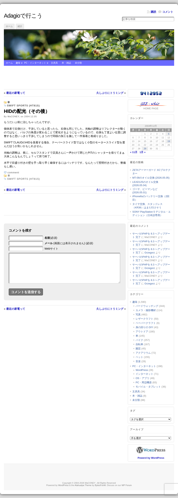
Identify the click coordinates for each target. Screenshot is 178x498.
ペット (139, 357)
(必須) (50, 237)
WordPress (142, 370)
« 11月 (133, 152)
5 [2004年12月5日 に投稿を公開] (168, 134)
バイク (139, 340)
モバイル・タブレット (148, 386)
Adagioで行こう (23, 16)
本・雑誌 (66, 63)
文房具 (54, 63)
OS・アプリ (142, 378)
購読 (153, 11)
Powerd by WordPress (151, 457)
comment (13, 172)
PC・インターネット (35, 63)
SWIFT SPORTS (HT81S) (23, 105)
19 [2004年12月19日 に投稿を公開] (169, 141)
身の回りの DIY (144, 327)
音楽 (138, 361)
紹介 (20, 26)
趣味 (18, 63)
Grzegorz (150, 252)
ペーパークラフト (146, 323)
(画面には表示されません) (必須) (68, 243)
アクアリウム (143, 352)
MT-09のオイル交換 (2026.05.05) (150, 177)
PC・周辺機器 (144, 382)
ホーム (9, 26)
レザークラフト (144, 318)
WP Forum (127, 485)
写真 (138, 314)
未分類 (78, 63)
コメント (167, 11)
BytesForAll (100, 485)
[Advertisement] (89, 77)
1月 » (142, 152)
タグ (132, 410)
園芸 (138, 348)
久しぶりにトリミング (109, 92)
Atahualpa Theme (83, 485)
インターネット (144, 373)
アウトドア (142, 331)
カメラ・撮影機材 (146, 310)
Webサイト (51, 248)
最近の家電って (15, 92)
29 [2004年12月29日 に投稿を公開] (145, 148)
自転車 (139, 344)
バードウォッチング (147, 306)
